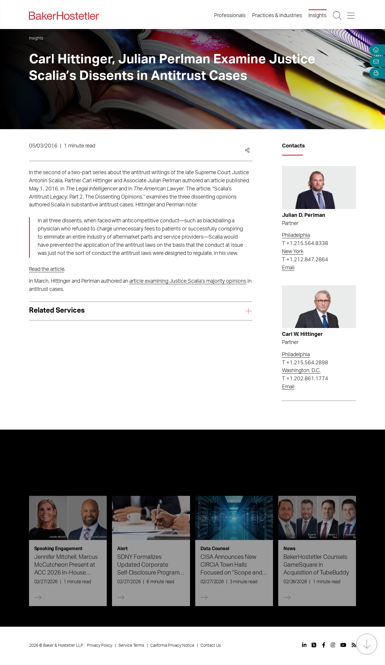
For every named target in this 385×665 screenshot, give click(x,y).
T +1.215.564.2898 (305, 362)
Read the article (46, 269)
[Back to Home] (64, 16)
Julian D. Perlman (303, 215)
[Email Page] (374, 61)
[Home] (374, 49)
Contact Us (210, 646)
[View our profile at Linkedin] (304, 645)
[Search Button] (338, 15)
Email (288, 268)
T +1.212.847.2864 (305, 259)
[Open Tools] (374, 73)
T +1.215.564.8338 (305, 243)
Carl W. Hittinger (302, 334)
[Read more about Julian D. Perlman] (319, 187)
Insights (317, 15)
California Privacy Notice (172, 646)
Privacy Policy (99, 646)
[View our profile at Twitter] (314, 645)
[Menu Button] (351, 15)
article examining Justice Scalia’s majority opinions (187, 281)
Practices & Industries (277, 15)
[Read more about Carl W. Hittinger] (319, 306)
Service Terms (131, 646)
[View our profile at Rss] (354, 645)
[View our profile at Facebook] (323, 645)
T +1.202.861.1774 (305, 378)
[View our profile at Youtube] (343, 645)
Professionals (229, 15)
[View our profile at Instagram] (333, 645)
